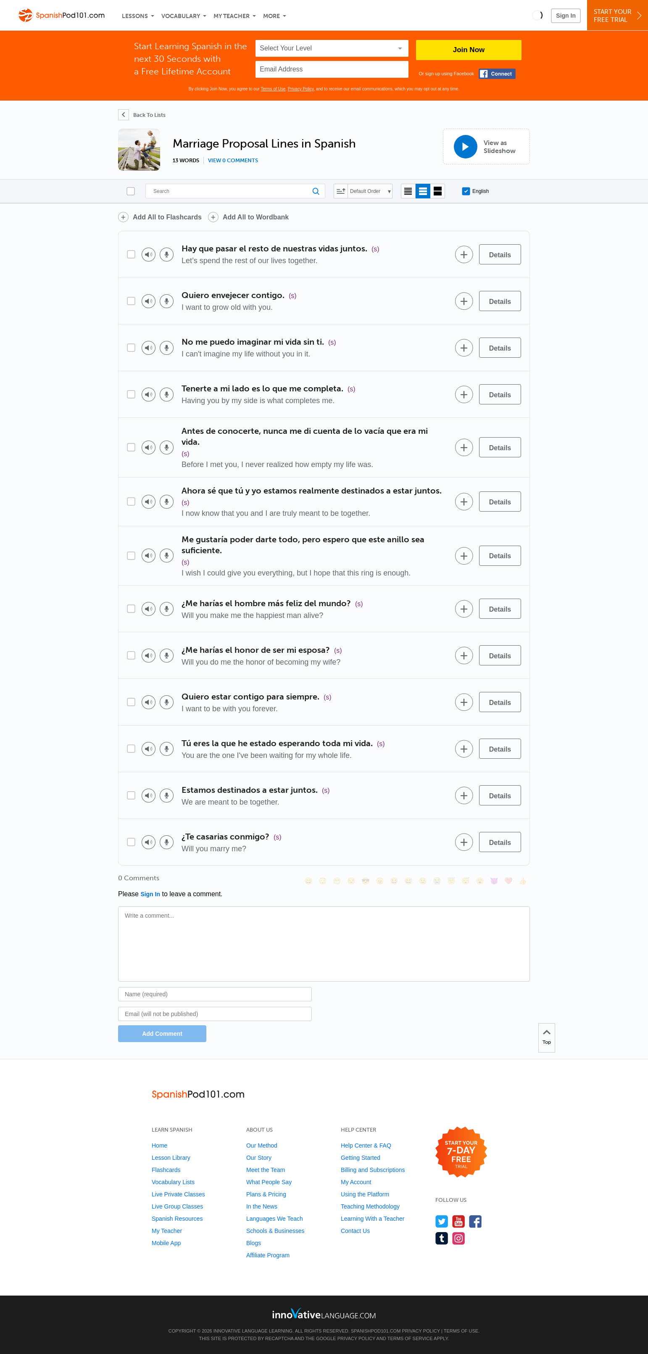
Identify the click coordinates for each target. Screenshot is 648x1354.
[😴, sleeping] (465, 880)
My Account (356, 1182)
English (475, 191)
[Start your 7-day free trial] (461, 1152)
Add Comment (162, 1033)
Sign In (566, 15)
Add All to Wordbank (256, 217)
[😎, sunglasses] (365, 880)
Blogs (253, 1243)
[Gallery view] (437, 191)
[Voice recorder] (167, 254)
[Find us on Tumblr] (441, 1238)
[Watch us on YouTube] (458, 1221)
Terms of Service (410, 1338)
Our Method (261, 1145)
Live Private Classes (178, 1194)
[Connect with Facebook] (497, 74)
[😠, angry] (380, 880)
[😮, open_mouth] (480, 880)
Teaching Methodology (370, 1206)
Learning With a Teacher (373, 1218)
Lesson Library (171, 1157)
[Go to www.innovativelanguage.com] (324, 1313)
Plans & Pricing (266, 1194)
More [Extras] (271, 16)
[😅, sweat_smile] (408, 880)
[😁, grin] (337, 880)
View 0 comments (233, 160)
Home (159, 1145)
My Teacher (231, 16)
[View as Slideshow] (486, 146)
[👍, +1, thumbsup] (523, 880)
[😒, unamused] (351, 880)
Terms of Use (273, 89)
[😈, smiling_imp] (494, 880)
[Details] (500, 254)
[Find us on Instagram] (458, 1238)
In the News (261, 1206)
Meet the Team (265, 1170)
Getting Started (360, 1157)
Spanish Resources (177, 1218)
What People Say (269, 1182)
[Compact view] (408, 191)
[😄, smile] (308, 880)
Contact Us (355, 1230)
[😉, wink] (423, 880)
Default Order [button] (365, 191)
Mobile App (166, 1243)
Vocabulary (180, 16)
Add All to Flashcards (167, 217)
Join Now (469, 50)
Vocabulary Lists (173, 1182)
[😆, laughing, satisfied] (394, 880)
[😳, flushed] (323, 880)
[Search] (235, 191)
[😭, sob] (437, 880)
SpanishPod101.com (375, 1330)
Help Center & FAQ (366, 1145)
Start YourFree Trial (619, 16)
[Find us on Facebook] (475, 1221)
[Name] (215, 994)
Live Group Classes (177, 1206)
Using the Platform (365, 1194)
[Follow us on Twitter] (441, 1221)
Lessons (135, 16)
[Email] (215, 1014)
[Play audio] (148, 254)
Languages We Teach (274, 1218)
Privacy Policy (301, 89)
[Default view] (423, 191)
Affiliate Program (268, 1255)
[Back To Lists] (142, 114)
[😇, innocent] (451, 880)
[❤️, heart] (508, 880)
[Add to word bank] (464, 254)
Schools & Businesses (275, 1230)
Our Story (258, 1157)
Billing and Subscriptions (373, 1170)
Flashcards (166, 1170)
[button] (537, 15)
